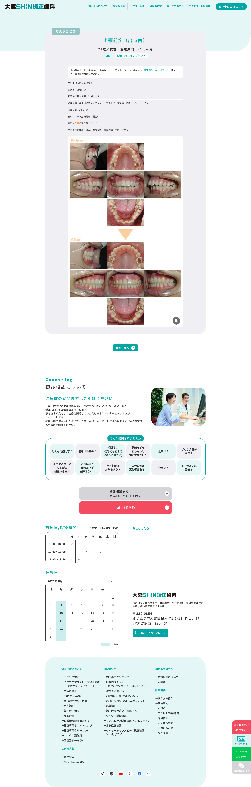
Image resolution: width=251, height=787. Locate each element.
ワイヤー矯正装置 (116, 704)
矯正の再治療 (71, 699)
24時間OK (241, 727)
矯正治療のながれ (74, 729)
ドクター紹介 (138, 7)
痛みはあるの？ (87, 453)
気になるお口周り (74, 750)
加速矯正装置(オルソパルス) (122, 684)
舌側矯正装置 (113, 714)
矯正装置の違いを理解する (121, 699)
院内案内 (163, 692)
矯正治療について (98, 7)
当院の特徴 (156, 7)
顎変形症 (69, 704)
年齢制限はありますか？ (113, 469)
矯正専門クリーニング (77, 719)
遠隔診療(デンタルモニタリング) (125, 689)
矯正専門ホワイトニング (78, 714)
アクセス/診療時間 (168, 702)
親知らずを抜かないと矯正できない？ (138, 453)
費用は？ (163, 469)
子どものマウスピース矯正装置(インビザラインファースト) (82, 672)
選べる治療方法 (115, 679)
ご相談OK (241, 754)
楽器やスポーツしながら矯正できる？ (62, 469)
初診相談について (168, 666)
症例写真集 (119, 7)
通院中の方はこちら (231, 8)
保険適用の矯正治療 (75, 689)
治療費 (162, 671)
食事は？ (163, 453)
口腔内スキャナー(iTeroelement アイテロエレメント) (127, 672)
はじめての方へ (175, 7)
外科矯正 (69, 694)
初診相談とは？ (241, 770)
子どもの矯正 (71, 666)
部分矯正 (111, 694)
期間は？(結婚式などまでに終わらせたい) (112, 453)
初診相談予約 (159, 495)
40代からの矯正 (73, 684)
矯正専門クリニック (117, 666)
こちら (78, 123)
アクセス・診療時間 (200, 7)
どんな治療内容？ (62, 453)
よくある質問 (165, 712)
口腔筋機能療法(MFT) (76, 709)
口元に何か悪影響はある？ (138, 469)
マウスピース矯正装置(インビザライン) (128, 709)
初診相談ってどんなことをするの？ (92, 495)
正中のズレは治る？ (189, 469)
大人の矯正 (70, 679)
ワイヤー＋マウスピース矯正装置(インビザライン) (125, 721)
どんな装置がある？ (189, 453)
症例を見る (241, 743)
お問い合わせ (165, 717)
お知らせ (163, 697)
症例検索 (69, 745)
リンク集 (163, 722)
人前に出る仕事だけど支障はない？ (87, 469)
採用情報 (163, 707)
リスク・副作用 (73, 724)
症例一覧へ (122, 349)
